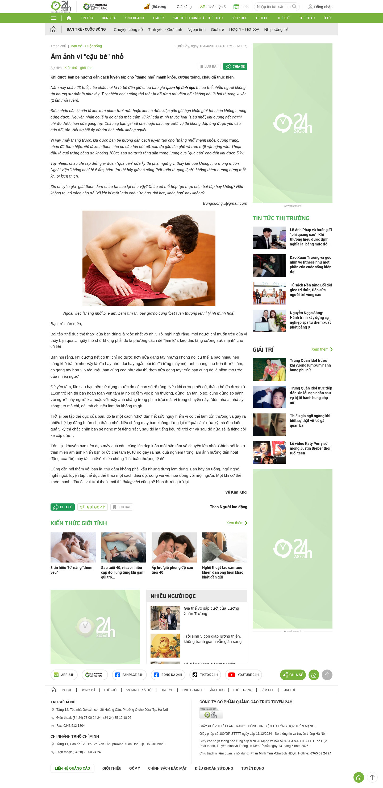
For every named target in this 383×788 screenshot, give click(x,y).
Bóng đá (109, 18)
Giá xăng (184, 7)
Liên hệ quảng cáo (72, 768)
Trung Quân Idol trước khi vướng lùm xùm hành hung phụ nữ (310, 365)
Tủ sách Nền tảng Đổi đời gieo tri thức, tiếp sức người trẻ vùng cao (311, 290)
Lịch (241, 6)
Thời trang (242, 690)
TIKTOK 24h (205, 674)
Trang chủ (58, 46)
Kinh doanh (134, 18)
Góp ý (134, 768)
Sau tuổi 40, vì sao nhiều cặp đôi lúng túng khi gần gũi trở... (122, 572)
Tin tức (87, 18)
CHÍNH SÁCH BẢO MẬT (167, 768)
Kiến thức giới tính (78, 68)
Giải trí (158, 18)
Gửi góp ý (92, 507)
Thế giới (283, 18)
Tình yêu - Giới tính (165, 29)
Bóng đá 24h (168, 674)
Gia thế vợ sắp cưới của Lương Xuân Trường (211, 611)
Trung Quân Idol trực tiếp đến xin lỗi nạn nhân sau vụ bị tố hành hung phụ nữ (311, 395)
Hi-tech (262, 18)
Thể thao (307, 18)
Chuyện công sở (128, 29)
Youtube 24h (243, 674)
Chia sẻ (239, 66)
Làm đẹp (267, 690)
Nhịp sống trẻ (276, 29)
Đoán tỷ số (213, 6)
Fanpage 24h (129, 674)
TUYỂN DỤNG (252, 768)
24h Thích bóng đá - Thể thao (198, 18)
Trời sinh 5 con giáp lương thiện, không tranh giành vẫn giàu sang (213, 639)
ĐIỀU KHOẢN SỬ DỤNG (214, 768)
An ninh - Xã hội (139, 690)
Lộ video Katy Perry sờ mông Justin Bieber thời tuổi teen (310, 448)
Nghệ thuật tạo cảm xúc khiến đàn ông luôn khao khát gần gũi (222, 572)
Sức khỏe (239, 18)
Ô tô (327, 18)
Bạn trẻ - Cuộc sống (86, 29)
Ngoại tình (197, 29)
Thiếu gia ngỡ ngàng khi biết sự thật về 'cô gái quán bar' (310, 421)
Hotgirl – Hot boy (244, 29)
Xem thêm (234, 523)
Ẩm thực (217, 690)
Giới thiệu (111, 768)
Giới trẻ (217, 29)
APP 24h (64, 674)
